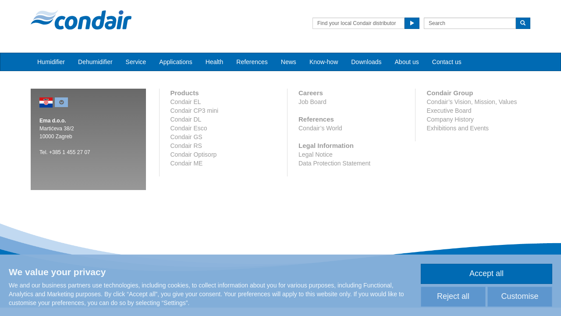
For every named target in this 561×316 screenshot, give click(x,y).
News (288, 61)
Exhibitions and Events (457, 128)
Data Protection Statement (334, 163)
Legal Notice (315, 154)
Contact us (447, 61)
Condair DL (186, 119)
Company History (449, 119)
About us (407, 61)
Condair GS (186, 136)
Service (136, 61)
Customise (519, 296)
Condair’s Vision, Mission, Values (471, 101)
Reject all (453, 296)
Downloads (366, 61)
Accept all (486, 273)
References (252, 61)
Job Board (312, 101)
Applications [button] (175, 61)
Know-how (323, 61)
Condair (81, 20)
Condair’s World (320, 128)
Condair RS (186, 145)
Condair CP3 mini (194, 110)
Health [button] (214, 61)
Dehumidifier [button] (95, 61)
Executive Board (448, 110)
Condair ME (186, 163)
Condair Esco (188, 128)
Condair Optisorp (193, 154)
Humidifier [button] (51, 61)
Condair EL (185, 101)
